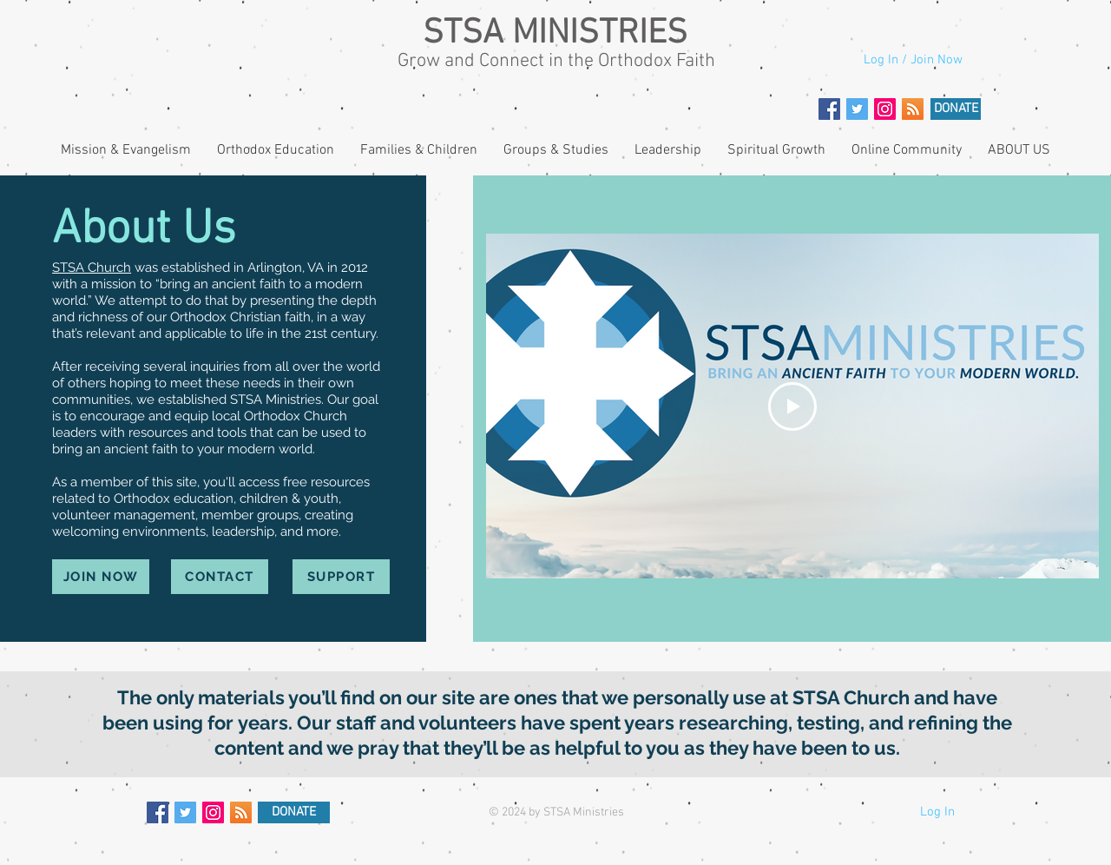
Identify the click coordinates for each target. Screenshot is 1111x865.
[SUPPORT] (341, 576)
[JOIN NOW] (100, 576)
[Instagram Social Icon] (885, 109)
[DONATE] (955, 109)
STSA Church (91, 267)
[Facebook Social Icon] (829, 109)
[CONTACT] (219, 576)
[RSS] (913, 109)
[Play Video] (792, 406)
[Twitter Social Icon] (857, 109)
